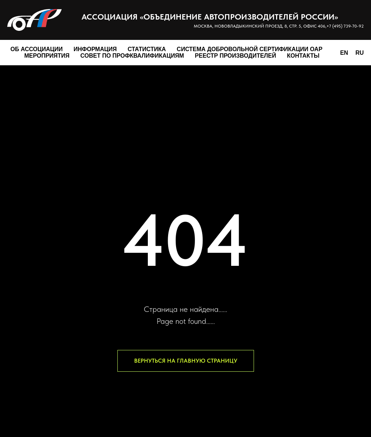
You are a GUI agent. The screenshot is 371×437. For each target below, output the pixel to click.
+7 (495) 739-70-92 (345, 26)
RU (359, 53)
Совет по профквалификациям (132, 56)
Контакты (303, 56)
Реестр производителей (235, 56)
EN (344, 53)
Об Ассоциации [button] (37, 49)
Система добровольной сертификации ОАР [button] (249, 49)
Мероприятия (47, 56)
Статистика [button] (147, 49)
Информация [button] (95, 49)
